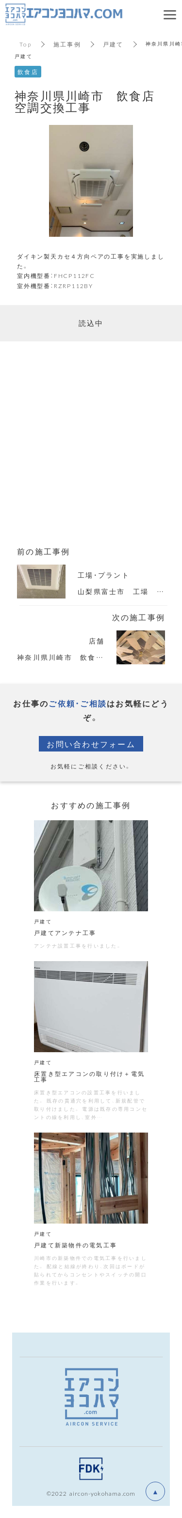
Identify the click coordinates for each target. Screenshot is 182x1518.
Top (25, 44)
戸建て (113, 44)
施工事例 (67, 44)
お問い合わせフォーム (91, 744)
